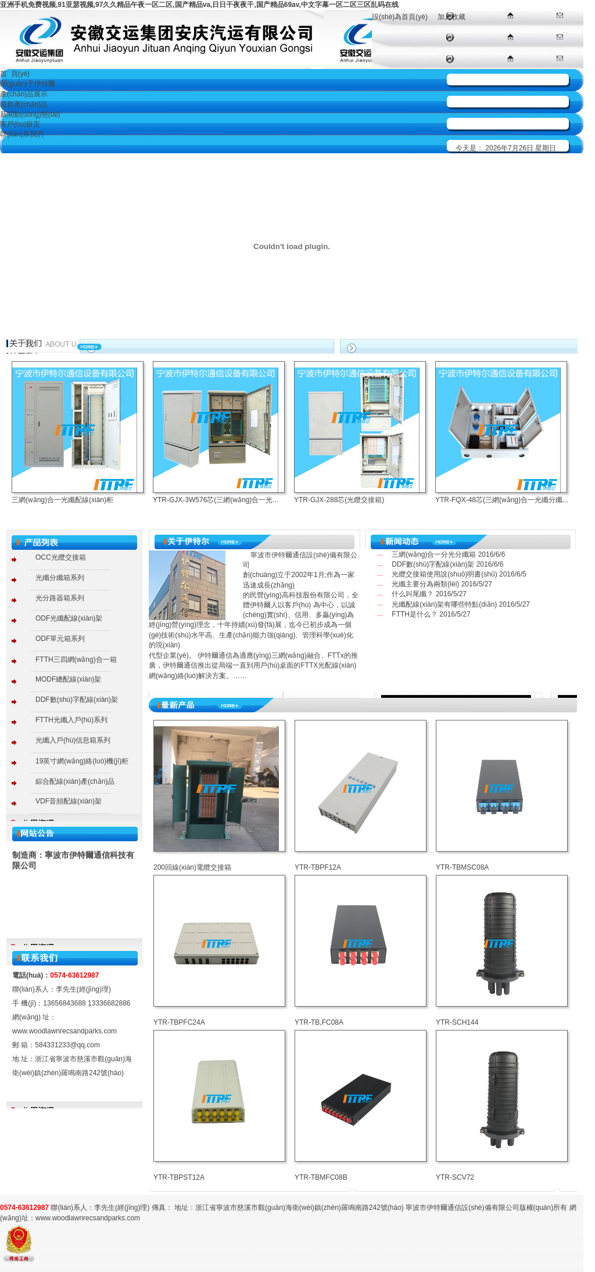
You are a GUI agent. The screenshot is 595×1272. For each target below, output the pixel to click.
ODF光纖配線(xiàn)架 (68, 618)
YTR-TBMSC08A (462, 867)
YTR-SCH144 (457, 1022)
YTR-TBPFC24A (179, 1022)
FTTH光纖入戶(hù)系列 (71, 720)
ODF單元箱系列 (60, 639)
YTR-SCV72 (455, 1177)
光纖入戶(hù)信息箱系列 (72, 740)
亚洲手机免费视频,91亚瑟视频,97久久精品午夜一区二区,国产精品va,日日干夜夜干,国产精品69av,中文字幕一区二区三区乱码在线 (199, 5)
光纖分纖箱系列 (59, 578)
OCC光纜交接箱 (60, 557)
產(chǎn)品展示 (24, 94)
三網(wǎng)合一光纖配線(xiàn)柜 (62, 500)
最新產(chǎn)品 (24, 104)
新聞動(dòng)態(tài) (30, 114)
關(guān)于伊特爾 (27, 84)
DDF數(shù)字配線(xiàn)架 (76, 700)
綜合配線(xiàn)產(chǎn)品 (74, 781)
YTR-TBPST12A (179, 1177)
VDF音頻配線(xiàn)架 (68, 801)
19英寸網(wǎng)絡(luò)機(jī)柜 (81, 761)
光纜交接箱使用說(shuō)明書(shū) (444, 574)
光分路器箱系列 (59, 598)
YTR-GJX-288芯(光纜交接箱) (339, 500)
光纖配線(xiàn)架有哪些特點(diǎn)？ (444, 604)
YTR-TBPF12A (318, 867)
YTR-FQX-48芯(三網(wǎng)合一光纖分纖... (501, 500)
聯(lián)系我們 (22, 134)
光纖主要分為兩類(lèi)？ (425, 584)
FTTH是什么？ (415, 614)
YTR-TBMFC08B (321, 1177)
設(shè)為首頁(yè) (400, 17)
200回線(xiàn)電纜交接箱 (192, 867)
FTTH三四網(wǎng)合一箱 (76, 659)
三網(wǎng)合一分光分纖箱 (434, 554)
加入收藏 (451, 17)
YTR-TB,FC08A (319, 1022)
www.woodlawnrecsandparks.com (64, 1031)
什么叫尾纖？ (412, 594)
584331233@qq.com (67, 1045)
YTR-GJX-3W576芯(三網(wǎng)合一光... (215, 500)
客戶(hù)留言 (20, 124)
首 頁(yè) (15, 74)
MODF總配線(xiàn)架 (68, 679)
